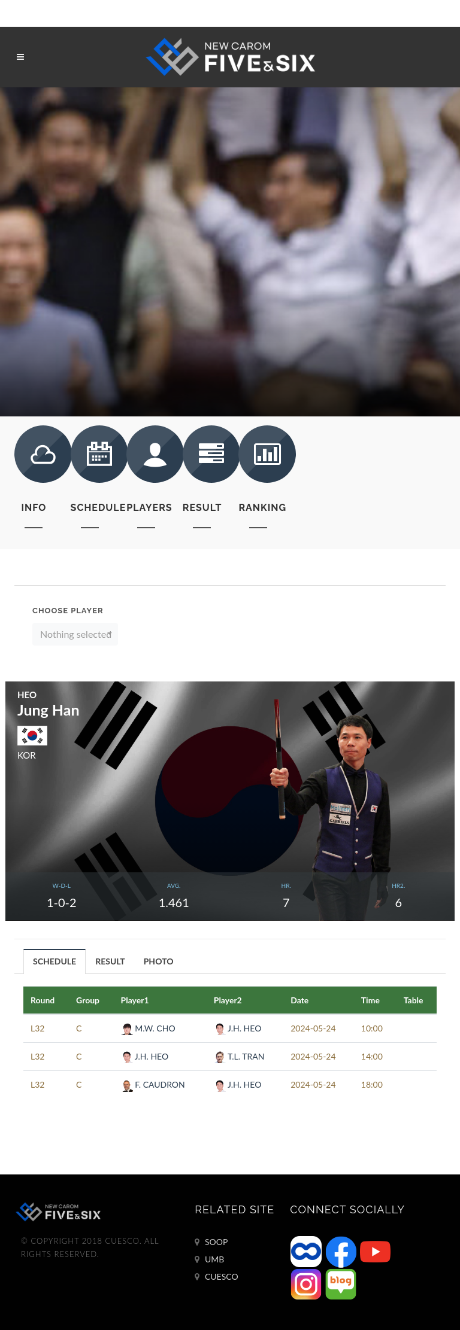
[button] (75, 634)
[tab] (54, 961)
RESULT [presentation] (110, 961)
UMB (209, 1259)
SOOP (211, 1242)
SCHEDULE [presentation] (54, 961)
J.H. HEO (238, 1028)
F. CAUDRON (153, 1084)
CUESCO (216, 1277)
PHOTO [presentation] (159, 961)
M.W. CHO (148, 1028)
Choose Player (68, 610)
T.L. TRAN (239, 1056)
